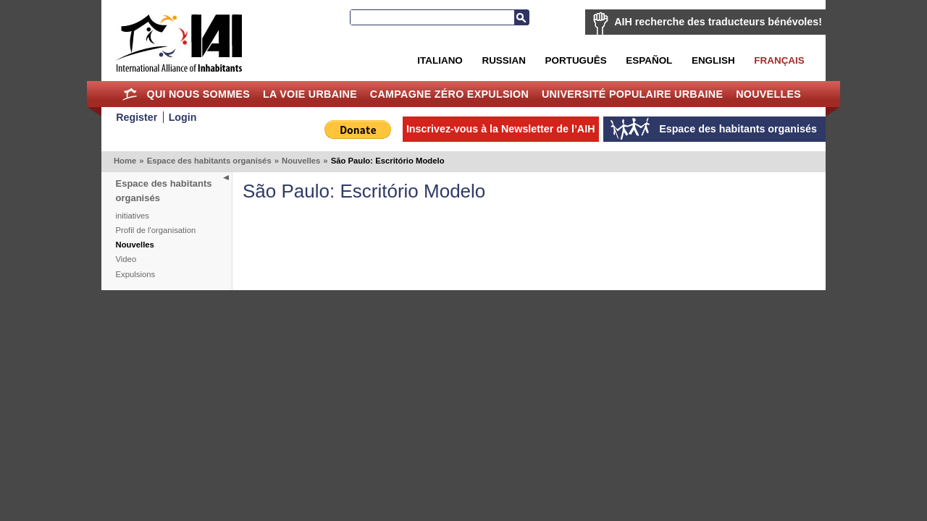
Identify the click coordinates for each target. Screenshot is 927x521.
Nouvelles (768, 94)
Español (649, 60)
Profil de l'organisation (156, 230)
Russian (503, 60)
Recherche (521, 17)
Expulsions (136, 274)
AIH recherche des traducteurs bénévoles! (718, 21)
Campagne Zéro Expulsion (449, 94)
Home (130, 94)
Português (576, 60)
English (713, 60)
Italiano (439, 60)
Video (126, 259)
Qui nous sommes (198, 94)
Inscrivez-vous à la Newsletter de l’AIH (500, 129)
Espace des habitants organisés (209, 160)
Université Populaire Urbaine (632, 94)
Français (779, 60)
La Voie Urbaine (310, 94)
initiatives (132, 215)
